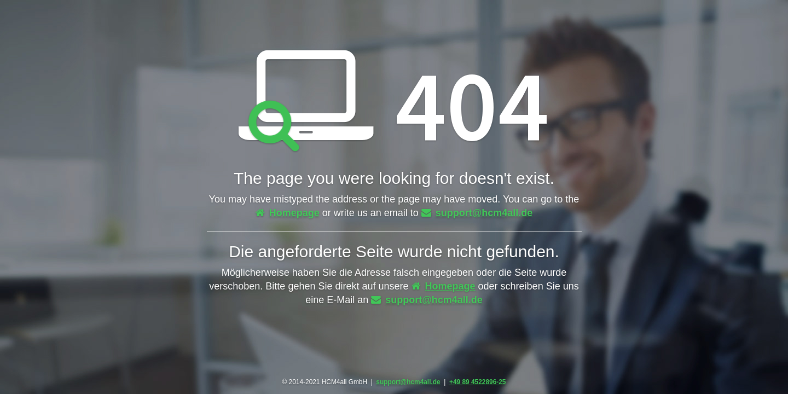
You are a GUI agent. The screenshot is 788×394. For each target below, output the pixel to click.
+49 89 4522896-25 (477, 382)
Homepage (288, 212)
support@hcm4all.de (477, 212)
